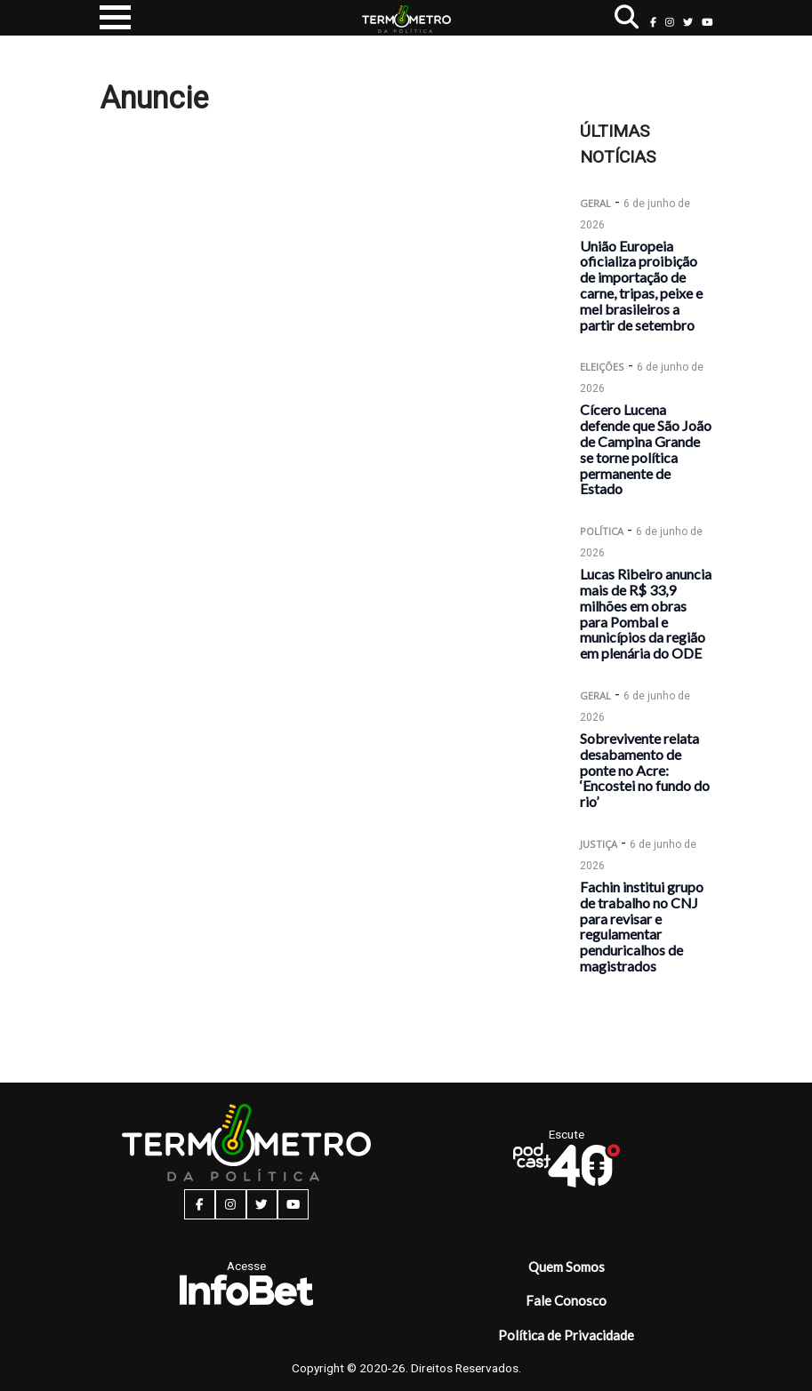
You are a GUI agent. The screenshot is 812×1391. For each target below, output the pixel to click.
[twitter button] (688, 22)
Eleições (602, 366)
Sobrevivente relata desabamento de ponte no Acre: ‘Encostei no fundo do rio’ (645, 770)
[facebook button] (653, 22)
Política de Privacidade (566, 1335)
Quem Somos (566, 1267)
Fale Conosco (566, 1300)
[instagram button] (669, 22)
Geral (595, 203)
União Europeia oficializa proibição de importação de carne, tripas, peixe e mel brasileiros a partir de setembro (641, 285)
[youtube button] (707, 22)
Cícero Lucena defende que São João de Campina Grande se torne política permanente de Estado (646, 449)
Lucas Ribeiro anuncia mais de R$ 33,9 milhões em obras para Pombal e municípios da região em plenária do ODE (646, 613)
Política (601, 531)
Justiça (598, 844)
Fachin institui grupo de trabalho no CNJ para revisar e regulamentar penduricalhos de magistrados (641, 926)
